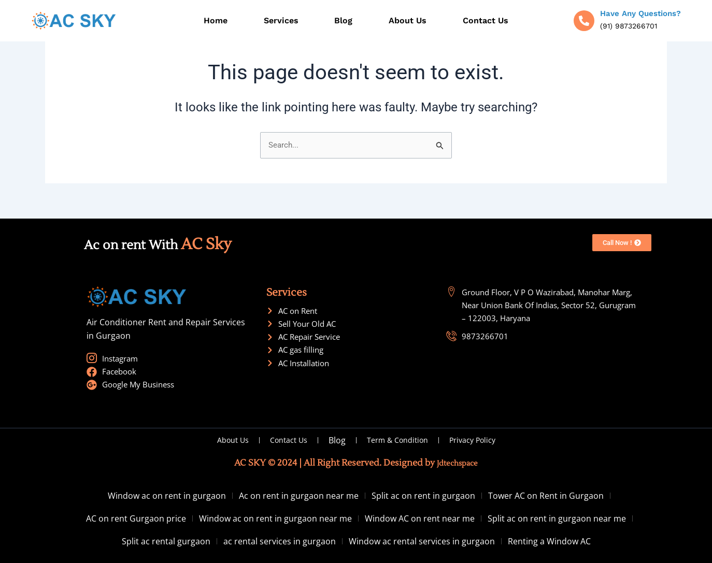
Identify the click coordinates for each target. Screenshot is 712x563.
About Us (407, 20)
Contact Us (485, 20)
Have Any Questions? (640, 13)
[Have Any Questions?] (584, 20)
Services (281, 20)
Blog (343, 20)
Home (215, 20)
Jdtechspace (457, 463)
